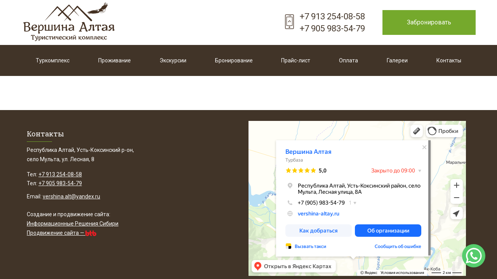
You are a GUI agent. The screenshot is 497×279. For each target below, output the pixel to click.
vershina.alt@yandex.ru (71, 196)
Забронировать (429, 22)
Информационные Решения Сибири (72, 223)
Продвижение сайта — (61, 233)
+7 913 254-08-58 (332, 16)
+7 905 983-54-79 (332, 28)
